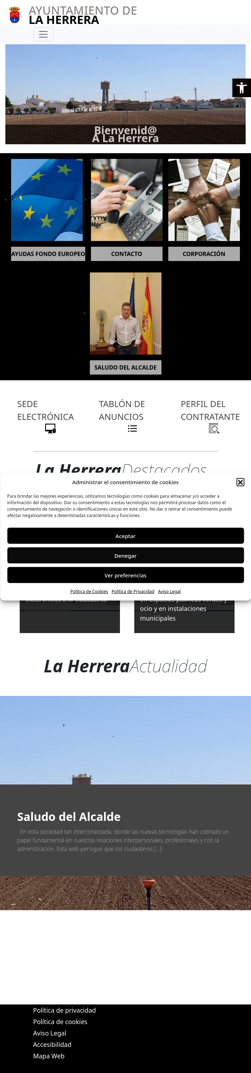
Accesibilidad (52, 1044)
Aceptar (126, 535)
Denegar (126, 555)
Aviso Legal (169, 591)
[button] (241, 88)
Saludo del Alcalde (69, 816)
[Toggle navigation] (43, 34)
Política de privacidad (64, 1010)
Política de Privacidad (133, 591)
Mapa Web (49, 1056)
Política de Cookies (89, 591)
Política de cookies (60, 1021)
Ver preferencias (125, 574)
